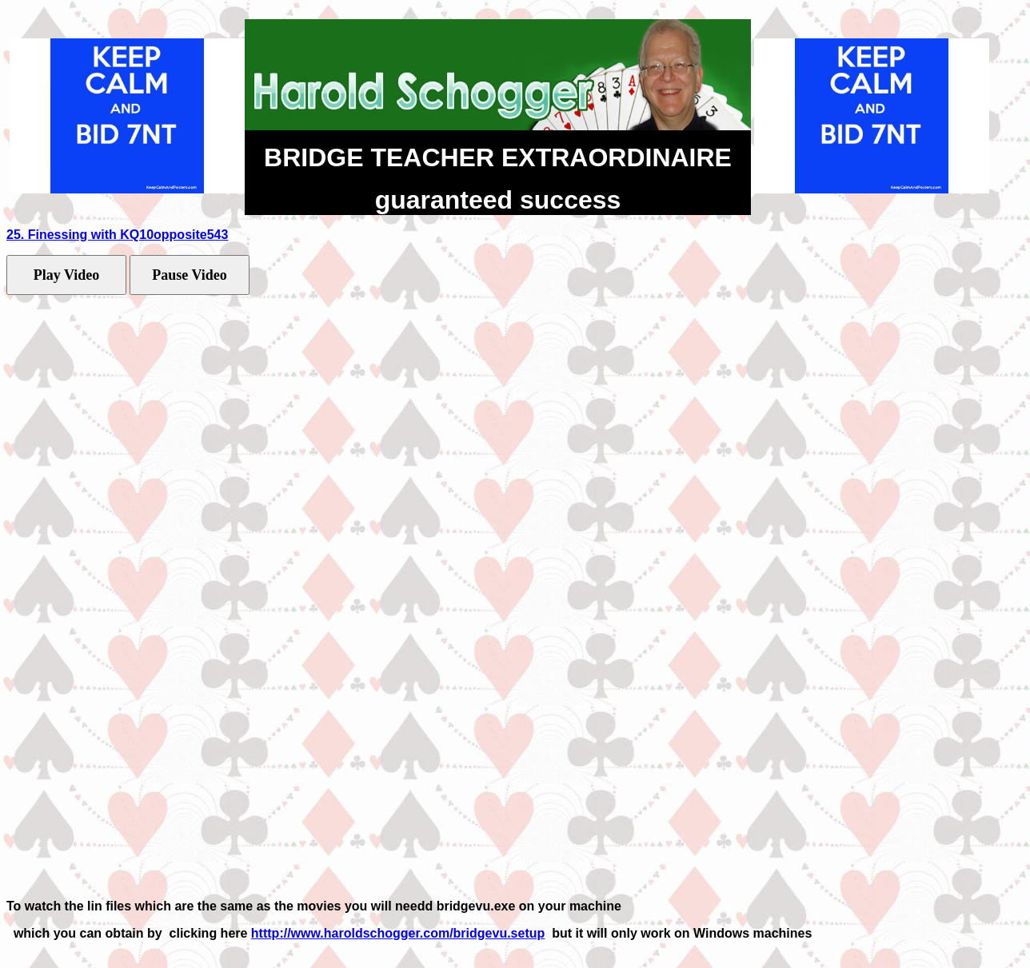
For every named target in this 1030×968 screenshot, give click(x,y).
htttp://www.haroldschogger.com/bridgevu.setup (398, 933)
